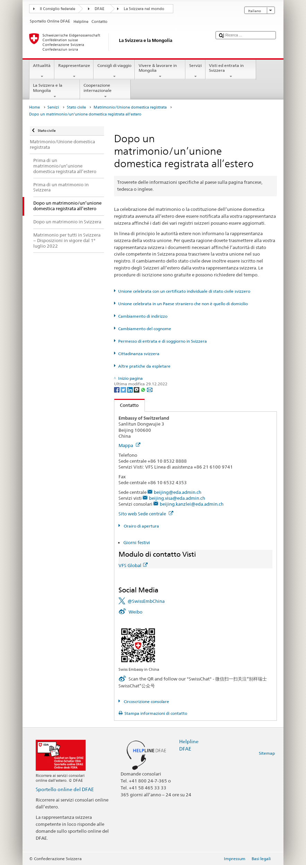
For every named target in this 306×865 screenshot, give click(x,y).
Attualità (42, 71)
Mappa (129, 445)
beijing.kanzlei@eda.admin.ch (192, 504)
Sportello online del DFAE (65, 789)
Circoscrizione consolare (146, 701)
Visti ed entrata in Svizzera (231, 71)
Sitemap (267, 753)
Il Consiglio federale (57, 9)
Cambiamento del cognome (144, 328)
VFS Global (133, 565)
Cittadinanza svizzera (138, 353)
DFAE (99, 9)
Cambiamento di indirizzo (142, 316)
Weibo (135, 612)
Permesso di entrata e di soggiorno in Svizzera (162, 341)
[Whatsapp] (143, 389)
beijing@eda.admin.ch (177, 492)
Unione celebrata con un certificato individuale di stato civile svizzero (184, 291)
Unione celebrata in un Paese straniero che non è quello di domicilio (183, 303)
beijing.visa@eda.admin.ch (177, 498)
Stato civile (76, 107)
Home (34, 107)
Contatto (126, 405)
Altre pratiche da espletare (144, 366)
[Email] (149, 389)
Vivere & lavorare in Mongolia (160, 71)
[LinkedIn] (130, 389)
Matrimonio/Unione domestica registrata (130, 107)
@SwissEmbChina (146, 601)
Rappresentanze (74, 71)
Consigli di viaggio (114, 71)
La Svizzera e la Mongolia (55, 91)
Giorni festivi (136, 542)
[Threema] (137, 389)
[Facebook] (117, 389)
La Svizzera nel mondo (144, 9)
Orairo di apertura (141, 526)
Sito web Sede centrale (146, 513)
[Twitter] (124, 389)
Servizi (195, 71)
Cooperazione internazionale (105, 91)
